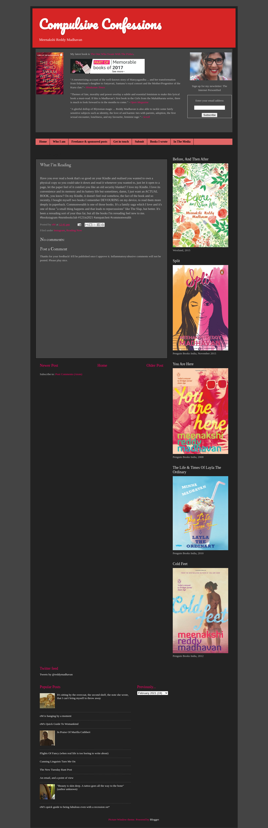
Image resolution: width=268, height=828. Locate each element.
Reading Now (74, 230)
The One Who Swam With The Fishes (112, 54)
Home (43, 141)
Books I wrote (159, 141)
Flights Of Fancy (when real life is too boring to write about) (74, 753)
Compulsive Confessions (100, 24)
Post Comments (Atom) (68, 374)
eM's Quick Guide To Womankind (59, 723)
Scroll (146, 116)
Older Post (155, 365)
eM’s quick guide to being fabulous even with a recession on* (75, 807)
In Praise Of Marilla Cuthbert (73, 732)
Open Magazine (139, 102)
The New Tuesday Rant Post (56, 769)
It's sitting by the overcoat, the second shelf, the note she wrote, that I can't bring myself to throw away (93, 696)
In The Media (182, 141)
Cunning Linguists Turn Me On (57, 761)
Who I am (59, 141)
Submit (139, 141)
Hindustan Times (95, 87)
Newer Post (49, 365)
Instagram (59, 230)
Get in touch (121, 141)
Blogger (154, 819)
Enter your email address (209, 100)
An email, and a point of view (56, 777)
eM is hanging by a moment (55, 716)
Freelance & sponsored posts (89, 141)
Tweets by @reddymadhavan (56, 674)
